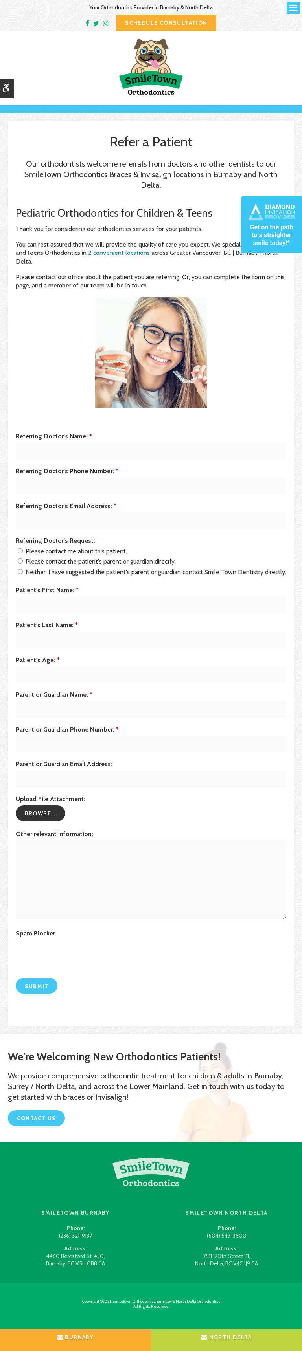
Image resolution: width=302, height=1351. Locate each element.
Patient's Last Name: (47, 633)
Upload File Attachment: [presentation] (50, 807)
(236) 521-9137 (75, 1243)
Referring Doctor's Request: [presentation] (55, 549)
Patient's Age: (38, 668)
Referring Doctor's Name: (54, 444)
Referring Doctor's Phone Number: (67, 479)
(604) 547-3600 (227, 1243)
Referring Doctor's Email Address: (66, 514)
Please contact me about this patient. (72, 559)
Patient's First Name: (47, 598)
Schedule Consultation (166, 22)
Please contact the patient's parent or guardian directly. (97, 569)
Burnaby (75, 1337)
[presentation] (62, 959)
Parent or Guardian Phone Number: (67, 737)
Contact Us (36, 1126)
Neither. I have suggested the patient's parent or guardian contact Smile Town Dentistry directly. (152, 580)
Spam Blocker (35, 941)
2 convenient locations (119, 261)
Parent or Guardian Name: (54, 703)
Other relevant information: (54, 842)
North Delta (226, 1337)
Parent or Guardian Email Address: (64, 772)
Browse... (41, 821)
